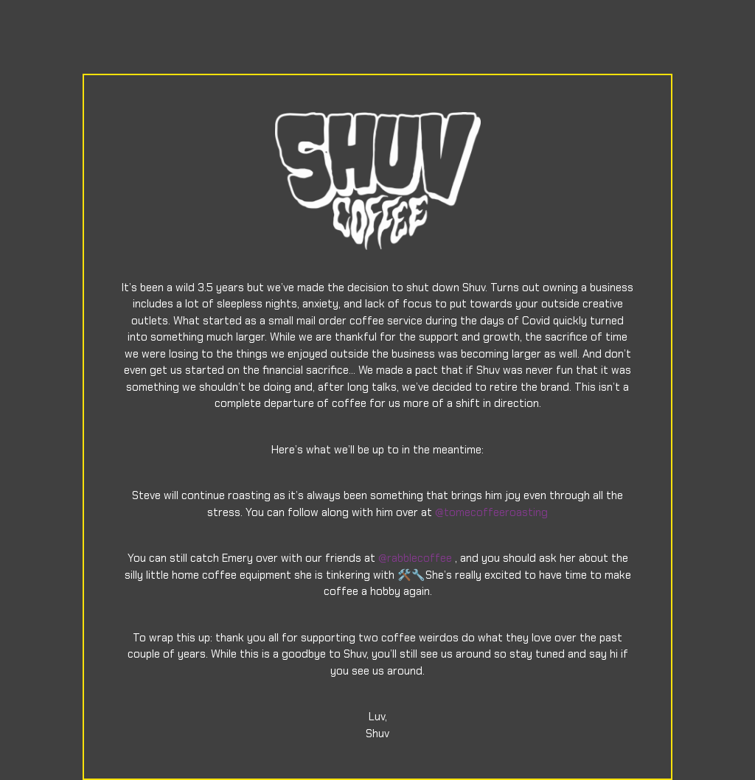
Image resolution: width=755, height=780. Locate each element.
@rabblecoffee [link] (415, 558)
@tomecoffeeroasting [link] (491, 512)
